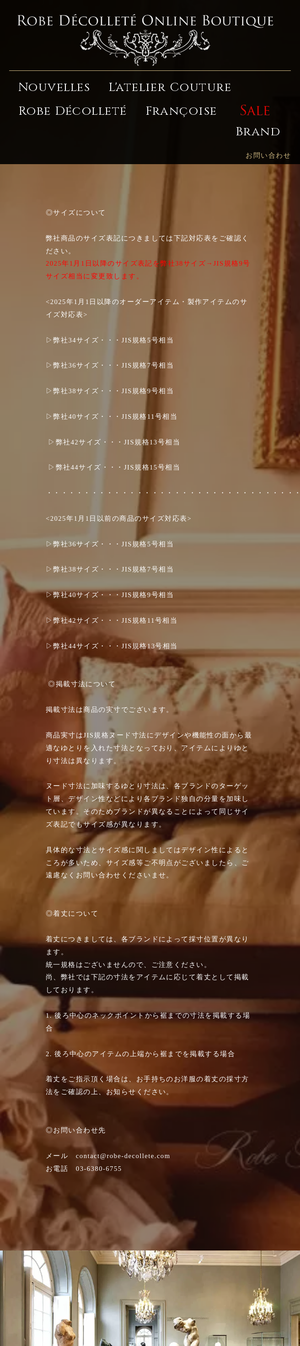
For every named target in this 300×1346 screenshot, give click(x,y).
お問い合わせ (268, 155)
